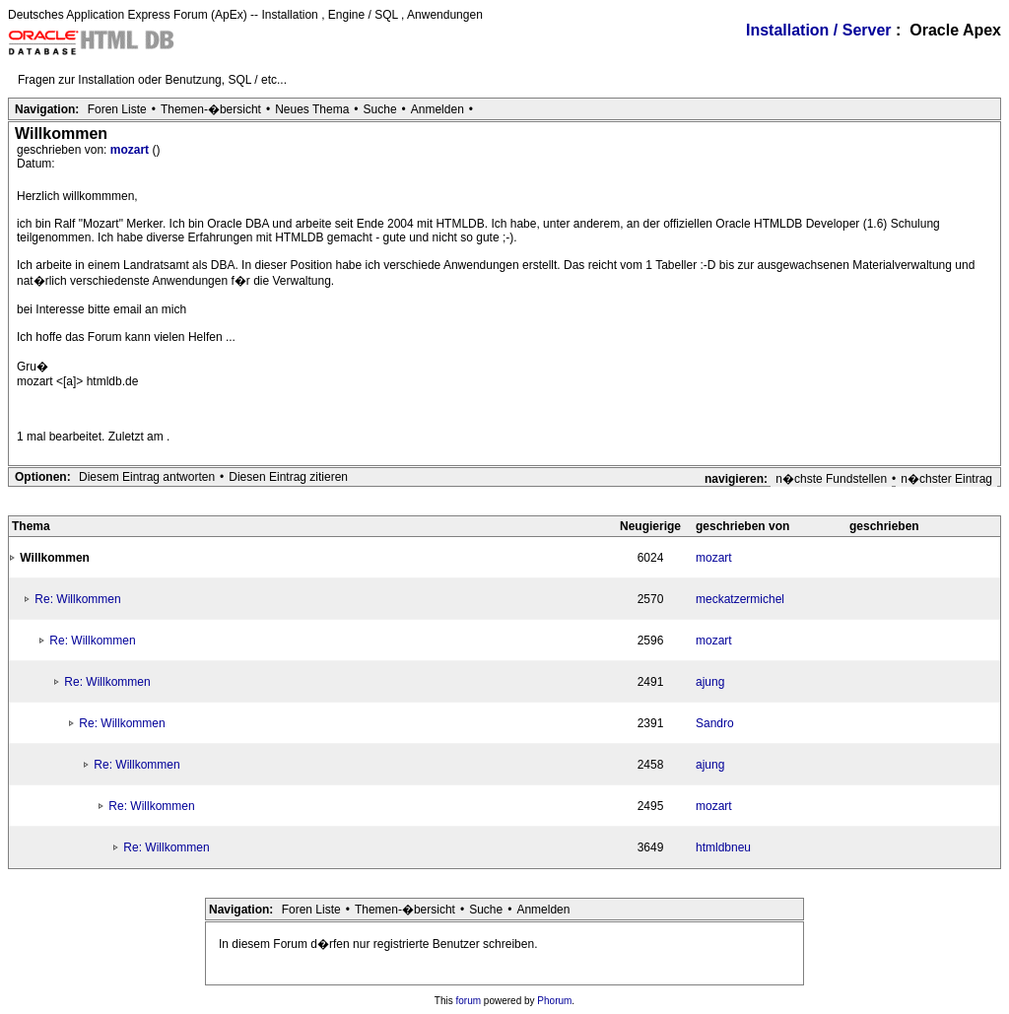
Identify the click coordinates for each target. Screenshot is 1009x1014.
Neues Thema (312, 109)
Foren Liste (117, 109)
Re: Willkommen (77, 599)
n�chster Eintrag (946, 479)
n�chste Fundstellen (831, 479)
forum (469, 1000)
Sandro (715, 723)
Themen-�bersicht (211, 109)
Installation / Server (819, 30)
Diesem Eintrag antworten (147, 477)
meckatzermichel (740, 599)
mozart (131, 150)
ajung (710, 682)
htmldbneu (723, 847)
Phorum (554, 1000)
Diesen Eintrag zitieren (288, 477)
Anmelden (437, 109)
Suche (380, 109)
